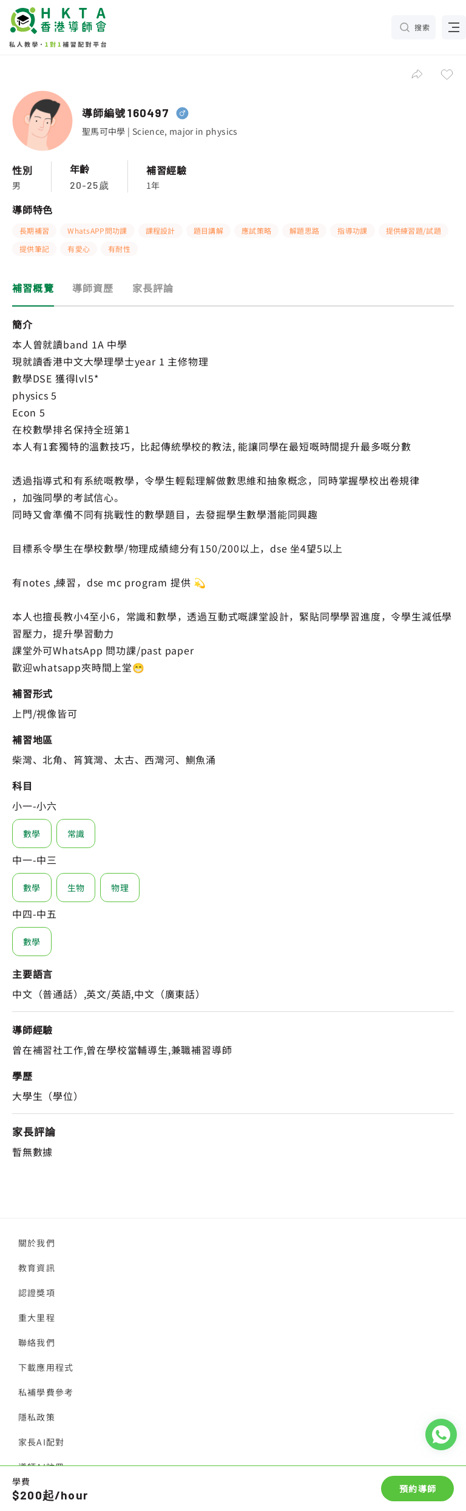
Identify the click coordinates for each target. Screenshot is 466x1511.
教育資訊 (36, 1267)
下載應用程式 (45, 1367)
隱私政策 (36, 1417)
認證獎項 (36, 1292)
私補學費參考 (45, 1392)
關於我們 (36, 1243)
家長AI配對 (41, 1442)
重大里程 (36, 1317)
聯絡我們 (36, 1342)
